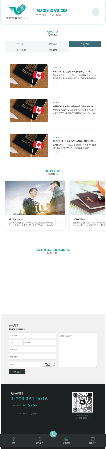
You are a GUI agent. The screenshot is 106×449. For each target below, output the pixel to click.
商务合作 (53, 49)
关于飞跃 (21, 44)
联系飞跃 (21, 49)
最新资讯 (84, 44)
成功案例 (53, 44)
